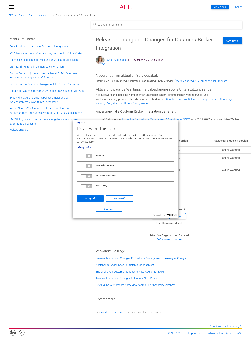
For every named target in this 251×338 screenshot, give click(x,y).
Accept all (90, 198)
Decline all (119, 198)
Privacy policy (84, 147)
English (81, 122)
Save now (108, 209)
